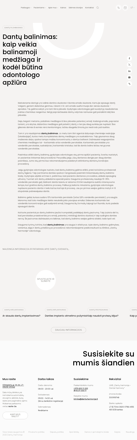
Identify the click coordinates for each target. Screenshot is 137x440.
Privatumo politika (36, 432)
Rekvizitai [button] (115, 379)
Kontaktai (89, 7)
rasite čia (12, 406)
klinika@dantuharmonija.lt (86, 399)
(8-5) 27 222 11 (80, 390)
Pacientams (39, 7)
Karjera (117, 432)
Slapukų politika (57, 432)
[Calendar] (125, 8)
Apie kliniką (74, 432)
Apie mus (52, 7)
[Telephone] (119, 8)
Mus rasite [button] (9, 379)
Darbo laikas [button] (46, 379)
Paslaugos (25, 7)
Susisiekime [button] (81, 379)
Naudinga (130, 432)
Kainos (63, 7)
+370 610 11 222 (81, 388)
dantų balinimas (49, 133)
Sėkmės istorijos (76, 7)
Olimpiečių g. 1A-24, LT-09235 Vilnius (13, 386)
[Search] (97, 7)
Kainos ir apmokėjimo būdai (97, 432)
